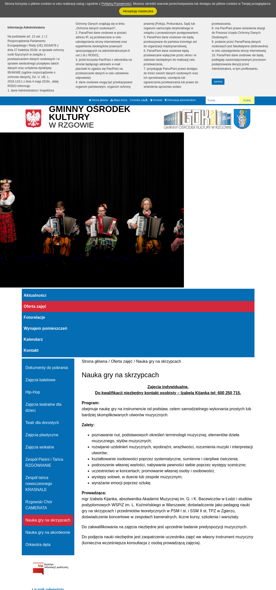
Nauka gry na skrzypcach (48, 520)
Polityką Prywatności (116, 4)
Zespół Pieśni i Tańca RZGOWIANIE (44, 462)
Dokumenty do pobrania (47, 368)
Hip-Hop (33, 392)
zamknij (218, 81)
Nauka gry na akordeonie (48, 532)
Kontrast (156, 100)
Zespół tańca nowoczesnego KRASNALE (39, 484)
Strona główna (98, 100)
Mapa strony (118, 100)
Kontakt (31, 350)
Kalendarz (33, 339)
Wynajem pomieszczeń (45, 328)
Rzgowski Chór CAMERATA (39, 505)
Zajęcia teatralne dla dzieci (44, 407)
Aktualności (35, 295)
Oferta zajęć (35, 306)
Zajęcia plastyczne (42, 435)
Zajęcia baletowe (41, 380)
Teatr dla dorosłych (42, 422)
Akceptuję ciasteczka (138, 11)
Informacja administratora (180, 100)
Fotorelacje (34, 317)
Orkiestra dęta (38, 544)
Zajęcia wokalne (40, 447)
